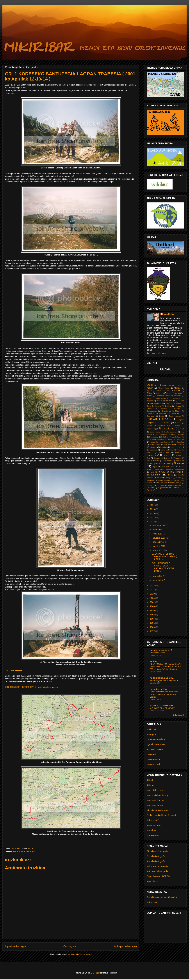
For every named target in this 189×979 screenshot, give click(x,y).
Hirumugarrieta (161, 434)
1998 (152, 614)
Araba (15, 851)
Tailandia (153, 472)
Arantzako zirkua (157, 653)
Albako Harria (163, 388)
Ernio (161, 416)
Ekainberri (150, 416)
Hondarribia (153, 437)
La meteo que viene (156, 739)
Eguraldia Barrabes (156, 744)
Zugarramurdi (163, 488)
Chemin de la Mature (171, 411)
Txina (170, 475)
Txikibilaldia (153, 474)
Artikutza (160, 393)
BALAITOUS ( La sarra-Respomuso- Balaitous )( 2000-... (164, 556)
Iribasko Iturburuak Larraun (160, 442)
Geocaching (151, 429)
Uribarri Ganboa (164, 480)
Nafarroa (152, 455)
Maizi (179, 450)
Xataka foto (152, 902)
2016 (152, 509)
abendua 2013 (159, 525)
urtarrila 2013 (159, 580)
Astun (169, 393)
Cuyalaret (150, 413)
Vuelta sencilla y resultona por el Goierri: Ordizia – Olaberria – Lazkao (164, 694)
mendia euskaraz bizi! (161, 650)
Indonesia (161, 439)
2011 (152, 589)
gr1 (33, 851)
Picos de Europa (162, 464)
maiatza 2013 (159, 546)
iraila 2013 (157, 533)
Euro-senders (153, 835)
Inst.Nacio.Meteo (155, 749)
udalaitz (179, 478)
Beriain (159, 401)
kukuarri (153, 447)
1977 (152, 631)
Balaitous (178, 393)
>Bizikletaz (152, 385)
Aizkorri (150, 388)
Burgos (178, 406)
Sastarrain (159, 469)
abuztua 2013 (159, 538)
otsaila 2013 (158, 576)
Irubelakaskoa (178, 442)
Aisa (179, 385)
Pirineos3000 (153, 820)
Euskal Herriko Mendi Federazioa (162, 815)
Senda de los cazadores (175, 469)
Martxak (150, 452)
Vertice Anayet (175, 483)
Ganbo (178, 423)
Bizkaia (178, 403)
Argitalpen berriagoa (15, 946)
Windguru (151, 734)
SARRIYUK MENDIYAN (161, 705)
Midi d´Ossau (164, 452)
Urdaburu (150, 480)
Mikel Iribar (169, 314)
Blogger (96, 973)
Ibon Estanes (176, 437)
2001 (152, 602)
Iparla (170, 439)
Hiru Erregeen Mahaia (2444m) (164, 680)
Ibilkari (150, 780)
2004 (152, 598)
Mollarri (178, 452)
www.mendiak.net (155, 805)
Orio (148, 458)
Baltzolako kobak (162, 396)
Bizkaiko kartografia (156, 856)
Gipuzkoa (166, 428)
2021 (152, 505)
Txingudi (169, 478)
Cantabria (176, 408)
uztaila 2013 (158, 542)
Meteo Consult (153, 764)
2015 (152, 513)
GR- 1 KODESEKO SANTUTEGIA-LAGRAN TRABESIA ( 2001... (163, 567)
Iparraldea (179, 439)
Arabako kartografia (156, 861)
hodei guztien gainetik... (162, 678)
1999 (152, 610)
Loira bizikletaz (167, 450)
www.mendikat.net (155, 800)
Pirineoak (178, 463)
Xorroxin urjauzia (174, 485)
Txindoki (159, 478)
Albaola (177, 388)
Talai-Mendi (175, 472)
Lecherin (153, 450)
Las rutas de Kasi (159, 689)
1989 (152, 627)
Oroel (168, 458)
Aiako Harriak (168, 385)
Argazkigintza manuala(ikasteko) (162, 897)
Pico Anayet (167, 461)
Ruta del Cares (168, 467)
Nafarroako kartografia (157, 866)
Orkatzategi (158, 458)
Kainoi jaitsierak (177, 445)
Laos (172, 447)
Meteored (151, 754)
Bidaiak (168, 400)
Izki (165, 445)
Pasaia (149, 461)
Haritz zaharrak (170, 432)
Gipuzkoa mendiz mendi (158, 810)
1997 (152, 619)
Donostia (162, 413)
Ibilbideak (164, 437)
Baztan (149, 398)
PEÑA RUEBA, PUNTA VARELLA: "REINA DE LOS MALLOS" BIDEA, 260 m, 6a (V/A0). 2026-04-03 (165, 666)
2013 (152, 521)
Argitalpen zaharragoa (125, 946)
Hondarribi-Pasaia (177, 434)
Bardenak (177, 396)
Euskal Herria (25, 851)
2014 (152, 517)
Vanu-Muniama (161, 483)
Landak (163, 447)
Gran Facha (155, 432)
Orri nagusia (69, 946)
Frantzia (165, 422)
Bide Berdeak (155, 403)
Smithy (153, 661)
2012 (152, 585)
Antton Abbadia (163, 390)
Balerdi (149, 396)
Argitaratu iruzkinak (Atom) (80, 954)
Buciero (168, 406)
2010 (152, 594)
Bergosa (150, 401)
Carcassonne (152, 411)
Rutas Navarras (154, 825)
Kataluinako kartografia (157, 871)
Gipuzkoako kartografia (158, 851)
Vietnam (150, 485)
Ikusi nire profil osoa (156, 353)
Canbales (163, 408)
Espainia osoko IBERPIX (158, 876)
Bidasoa (181, 401)
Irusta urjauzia (155, 445)
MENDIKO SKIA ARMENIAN (162, 708)
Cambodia (150, 408)
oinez (166, 455)
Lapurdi (181, 447)
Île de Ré (150, 439)
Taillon (163, 472)
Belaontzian (176, 398)
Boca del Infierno (154, 406)
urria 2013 (157, 529)
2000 (152, 606)
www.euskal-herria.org (157, 795)
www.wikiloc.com (155, 790)
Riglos (155, 467)
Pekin (157, 461)
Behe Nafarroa (162, 398)
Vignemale (161, 485)
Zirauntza (150, 488)
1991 (152, 623)
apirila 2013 (158, 550)
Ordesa (178, 455)
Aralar (149, 393)
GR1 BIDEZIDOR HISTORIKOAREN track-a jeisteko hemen (31, 687)
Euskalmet (152, 729)
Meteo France (153, 759)
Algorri (149, 390)
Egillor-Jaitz (175, 413)
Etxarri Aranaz (175, 416)
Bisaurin (169, 403)
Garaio (149, 425)
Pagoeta (177, 458)
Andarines (151, 830)
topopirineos (152, 881)
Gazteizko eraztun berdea (169, 425)
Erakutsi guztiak (178, 715)
